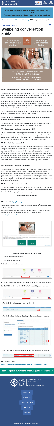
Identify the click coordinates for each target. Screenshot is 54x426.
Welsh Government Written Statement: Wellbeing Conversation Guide (24, 365)
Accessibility (27, 397)
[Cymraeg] (38, 3)
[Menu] (51, 3)
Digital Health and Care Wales (28, 424)
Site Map (27, 413)
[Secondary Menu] (49, 25)
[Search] (45, 3)
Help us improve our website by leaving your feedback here (27, 371)
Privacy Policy (27, 392)
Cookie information (27, 402)
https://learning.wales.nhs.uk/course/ (24, 202)
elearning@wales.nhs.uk (9, 215)
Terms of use (27, 407)
